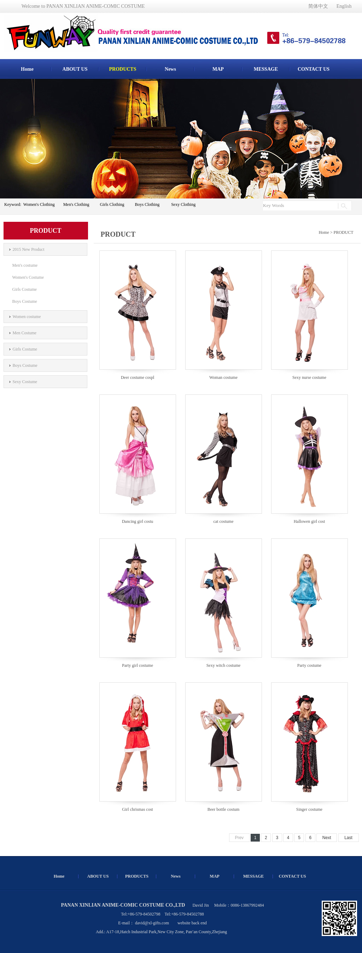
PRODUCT (343, 232)
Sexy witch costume (223, 665)
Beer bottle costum (224, 809)
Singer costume (309, 809)
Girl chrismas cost (137, 809)
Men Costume (25, 332)
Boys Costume (24, 301)
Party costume (309, 665)
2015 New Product (29, 249)
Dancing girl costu (137, 521)
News (170, 69)
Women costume (27, 316)
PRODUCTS (122, 69)
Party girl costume (137, 665)
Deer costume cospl (137, 377)
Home (27, 69)
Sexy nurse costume (309, 377)
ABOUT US (75, 69)
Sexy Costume (25, 381)
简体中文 (318, 6)
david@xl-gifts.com (152, 922)
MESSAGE (266, 69)
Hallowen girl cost (309, 521)
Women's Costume (28, 277)
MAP (218, 69)
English (344, 6)
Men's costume (25, 265)
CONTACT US (313, 69)
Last (348, 837)
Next (326, 837)
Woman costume (223, 377)
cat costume (224, 521)
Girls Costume (24, 289)
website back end (192, 922)
